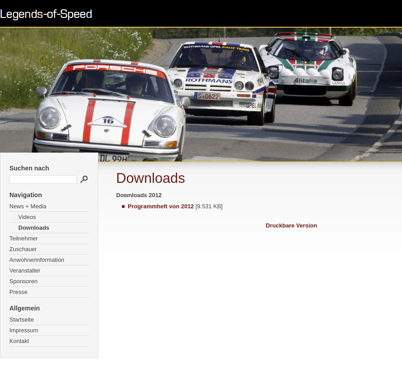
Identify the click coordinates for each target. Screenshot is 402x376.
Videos (27, 217)
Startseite (21, 319)
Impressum (23, 330)
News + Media (27, 206)
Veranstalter (24, 270)
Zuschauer (23, 249)
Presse (18, 292)
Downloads (33, 227)
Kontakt (19, 341)
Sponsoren (23, 281)
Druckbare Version (291, 225)
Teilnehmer (23, 238)
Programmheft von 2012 (161, 206)
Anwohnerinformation (36, 259)
